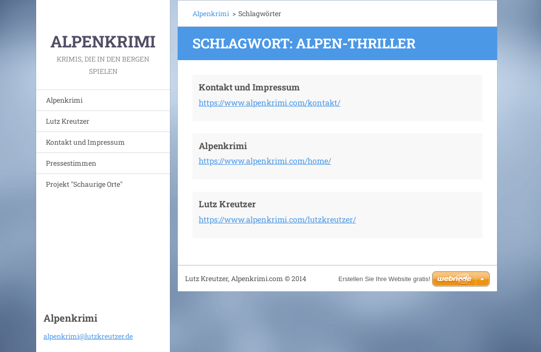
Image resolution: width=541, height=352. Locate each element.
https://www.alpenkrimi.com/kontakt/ (269, 102)
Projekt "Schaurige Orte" (84, 184)
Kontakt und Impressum (85, 142)
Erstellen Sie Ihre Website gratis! (384, 279)
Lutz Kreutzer (67, 121)
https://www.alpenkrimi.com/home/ (265, 160)
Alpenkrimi (64, 100)
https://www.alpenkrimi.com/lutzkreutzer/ (277, 219)
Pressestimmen (71, 163)
